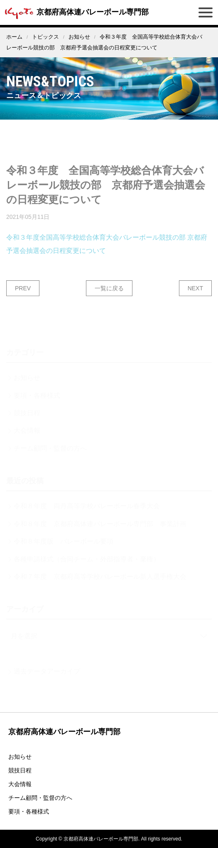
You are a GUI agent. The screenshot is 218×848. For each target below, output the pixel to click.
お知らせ (79, 37)
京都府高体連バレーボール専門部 (75, 12)
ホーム (14, 37)
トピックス (45, 37)
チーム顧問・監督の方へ (40, 797)
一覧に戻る (109, 295)
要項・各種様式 (28, 811)
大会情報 (20, 784)
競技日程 (20, 770)
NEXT (195, 295)
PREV (23, 295)
